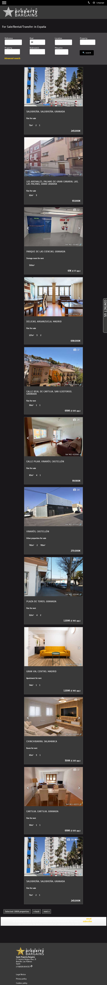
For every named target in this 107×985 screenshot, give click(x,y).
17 (76, 349)
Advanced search (12, 58)
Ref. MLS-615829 (72, 384)
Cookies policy (21, 983)
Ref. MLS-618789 (72, 175)
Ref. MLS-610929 (72, 874)
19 (76, 559)
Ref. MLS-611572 (72, 804)
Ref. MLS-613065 (72, 524)
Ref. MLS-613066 (72, 454)
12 (76, 210)
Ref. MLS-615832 (72, 315)
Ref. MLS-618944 (72, 105)
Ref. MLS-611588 (72, 734)
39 (70, 280)
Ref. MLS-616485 (72, 245)
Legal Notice (21, 974)
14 (76, 489)
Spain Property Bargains (25, 957)
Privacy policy (21, 979)
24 (76, 419)
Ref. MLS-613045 (72, 594)
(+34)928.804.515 (24, 967)
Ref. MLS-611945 (72, 664)
